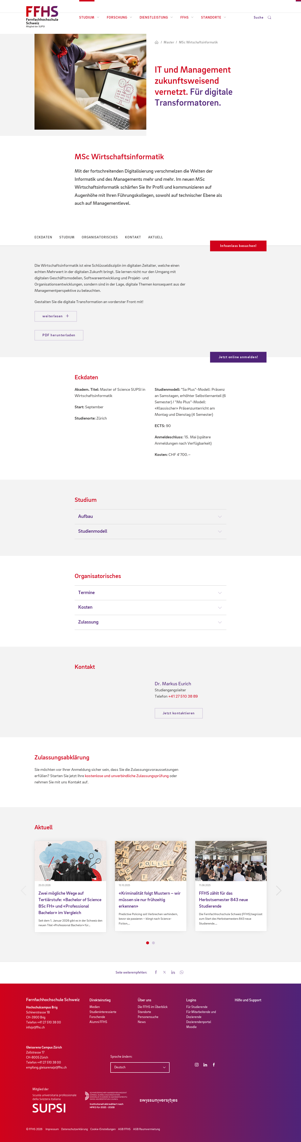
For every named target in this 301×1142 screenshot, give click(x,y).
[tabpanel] (70, 886)
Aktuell (155, 237)
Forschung (119, 17)
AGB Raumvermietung (146, 1129)
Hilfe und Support (248, 1000)
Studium (89, 17)
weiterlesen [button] (53, 316)
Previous (22, 890)
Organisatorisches (100, 237)
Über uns (144, 1000)
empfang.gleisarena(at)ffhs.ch (46, 1067)
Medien (94, 1007)
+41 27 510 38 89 (183, 696)
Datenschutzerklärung (74, 1129)
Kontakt (133, 237)
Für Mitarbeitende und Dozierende (201, 1014)
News (142, 1022)
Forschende (97, 1017)
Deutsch (119, 1067)
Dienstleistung (156, 17)
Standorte (213, 17)
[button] (156, 972)
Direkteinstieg (100, 1000)
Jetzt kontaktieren (179, 713)
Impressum (52, 1129)
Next (278, 890)
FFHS (187, 17)
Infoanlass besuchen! (238, 246)
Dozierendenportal (198, 1022)
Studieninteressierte (102, 1012)
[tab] (151, 516)
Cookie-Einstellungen (103, 1129)
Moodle (191, 1027)
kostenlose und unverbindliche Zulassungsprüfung (127, 776)
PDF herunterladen (58, 335)
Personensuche (148, 1017)
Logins (191, 1000)
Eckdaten (43, 237)
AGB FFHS (124, 1129)
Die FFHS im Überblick (153, 1007)
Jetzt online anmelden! (238, 357)
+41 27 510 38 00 (49, 1022)
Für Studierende (197, 1007)
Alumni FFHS (98, 1022)
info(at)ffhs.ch (35, 1027)
